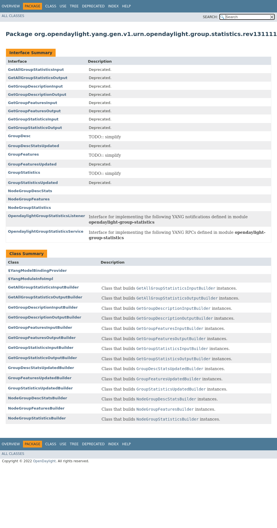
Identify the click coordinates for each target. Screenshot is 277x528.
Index (113, 6)
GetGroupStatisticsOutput (35, 128)
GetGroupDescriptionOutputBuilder (44, 317)
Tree (74, 6)
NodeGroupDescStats (30, 191)
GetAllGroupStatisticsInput (36, 69)
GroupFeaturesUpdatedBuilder (40, 378)
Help (126, 6)
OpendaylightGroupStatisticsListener (46, 216)
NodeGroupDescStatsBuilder (37, 398)
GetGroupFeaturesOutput (34, 111)
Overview (11, 6)
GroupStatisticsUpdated (33, 183)
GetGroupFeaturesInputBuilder (40, 327)
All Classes (13, 16)
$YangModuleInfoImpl (30, 279)
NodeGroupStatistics (29, 207)
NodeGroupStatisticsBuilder (37, 418)
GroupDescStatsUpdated (33, 146)
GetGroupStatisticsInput (33, 119)
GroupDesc (19, 136)
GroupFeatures (23, 154)
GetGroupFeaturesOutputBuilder (42, 338)
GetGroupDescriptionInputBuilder (43, 307)
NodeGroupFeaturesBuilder (36, 408)
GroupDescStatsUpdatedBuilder (41, 368)
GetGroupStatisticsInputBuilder (41, 347)
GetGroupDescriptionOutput (37, 94)
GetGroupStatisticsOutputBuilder (42, 358)
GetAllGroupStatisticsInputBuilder (43, 287)
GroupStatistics (24, 172)
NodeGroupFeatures (29, 199)
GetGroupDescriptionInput (35, 86)
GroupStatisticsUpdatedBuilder (40, 388)
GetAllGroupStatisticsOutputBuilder (45, 297)
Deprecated (93, 6)
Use (63, 6)
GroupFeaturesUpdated (32, 164)
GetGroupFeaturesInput (32, 103)
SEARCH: (210, 17)
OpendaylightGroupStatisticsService (45, 231)
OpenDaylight (44, 461)
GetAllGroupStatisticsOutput (37, 78)
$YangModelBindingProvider (37, 270)
